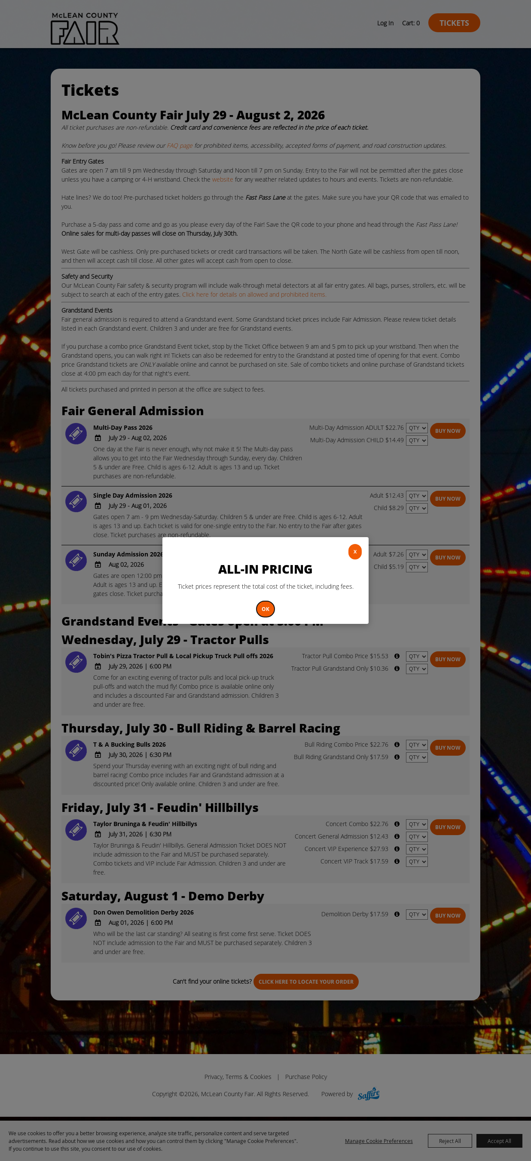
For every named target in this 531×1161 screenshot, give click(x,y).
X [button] (355, 551)
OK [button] (265, 609)
